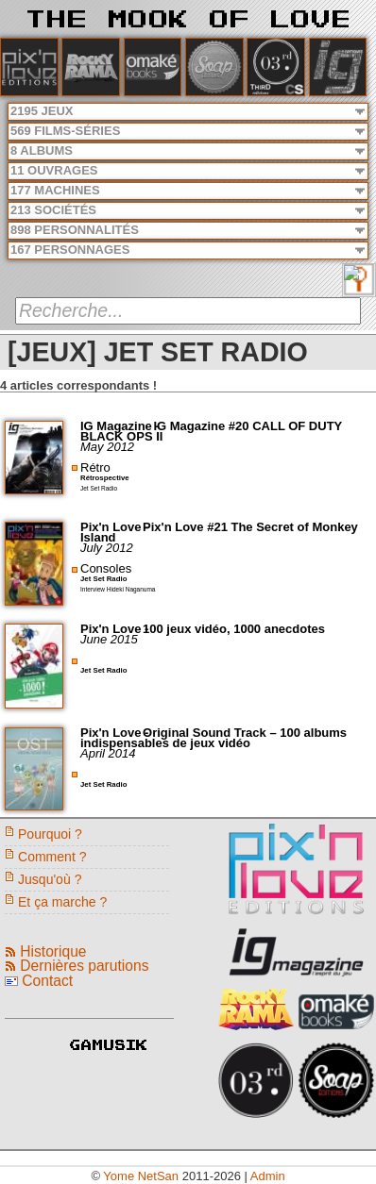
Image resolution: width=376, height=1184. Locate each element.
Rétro (95, 467)
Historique (53, 951)
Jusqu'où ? (49, 879)
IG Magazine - (121, 426)
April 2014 (108, 753)
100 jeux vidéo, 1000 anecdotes (234, 629)
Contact (47, 981)
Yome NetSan (141, 1176)
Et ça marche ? (62, 901)
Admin (267, 1176)
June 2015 (109, 639)
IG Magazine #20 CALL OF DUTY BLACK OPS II (211, 431)
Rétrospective (104, 478)
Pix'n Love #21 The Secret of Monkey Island (219, 532)
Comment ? (52, 856)
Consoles (105, 568)
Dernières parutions (84, 966)
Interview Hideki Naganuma (117, 589)
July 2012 (106, 547)
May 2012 (107, 447)
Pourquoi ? (50, 834)
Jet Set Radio (98, 488)
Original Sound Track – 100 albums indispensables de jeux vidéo (213, 737)
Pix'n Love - (116, 527)
